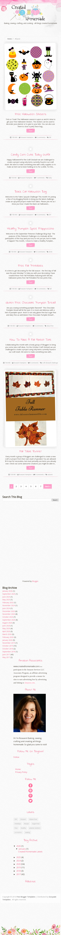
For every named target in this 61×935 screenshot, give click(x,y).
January (22, 848)
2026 (18, 846)
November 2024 (8, 605)
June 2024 (6, 608)
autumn (50, 474)
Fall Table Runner (30, 451)
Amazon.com (29, 683)
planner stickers (34, 828)
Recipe (26, 824)
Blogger (35, 581)
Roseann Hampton (26, 137)
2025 (18, 857)
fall (50, 137)
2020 (18, 864)
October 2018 (7, 649)
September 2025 (8, 594)
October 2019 (7, 646)
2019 (18, 867)
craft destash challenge (50, 363)
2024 (18, 860)
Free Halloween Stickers (30, 114)
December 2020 (8, 611)
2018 (18, 871)
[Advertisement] (30, 522)
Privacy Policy (21, 772)
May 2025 (6, 599)
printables (18, 832)
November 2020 (8, 614)
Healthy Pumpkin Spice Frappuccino (30, 228)
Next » (47, 486)
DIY (50, 215)
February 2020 (8, 637)
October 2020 (7, 617)
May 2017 (6, 657)
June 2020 (6, 626)
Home (9, 39)
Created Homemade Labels (30, 851)
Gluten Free (33, 819)
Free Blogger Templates (26, 897)
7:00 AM (14, 137)
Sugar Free (35, 824)
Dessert (23, 819)
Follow (16, 757)
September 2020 (8, 620)
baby (50, 178)
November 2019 (8, 643)
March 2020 (7, 634)
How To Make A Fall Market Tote (30, 340)
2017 (18, 874)
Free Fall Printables (30, 265)
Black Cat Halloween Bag (31, 191)
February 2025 (8, 602)
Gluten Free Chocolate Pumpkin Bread (30, 302)
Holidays (18, 824)
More (30, 130)
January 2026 (7, 591)
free (16, 828)
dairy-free (50, 326)
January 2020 (7, 640)
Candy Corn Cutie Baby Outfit (30, 154)
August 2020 (7, 623)
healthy (23, 828)
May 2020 (6, 628)
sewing (27, 832)
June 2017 (6, 654)
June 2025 (6, 597)
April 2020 (6, 631)
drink (50, 252)
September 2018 (8, 651)
